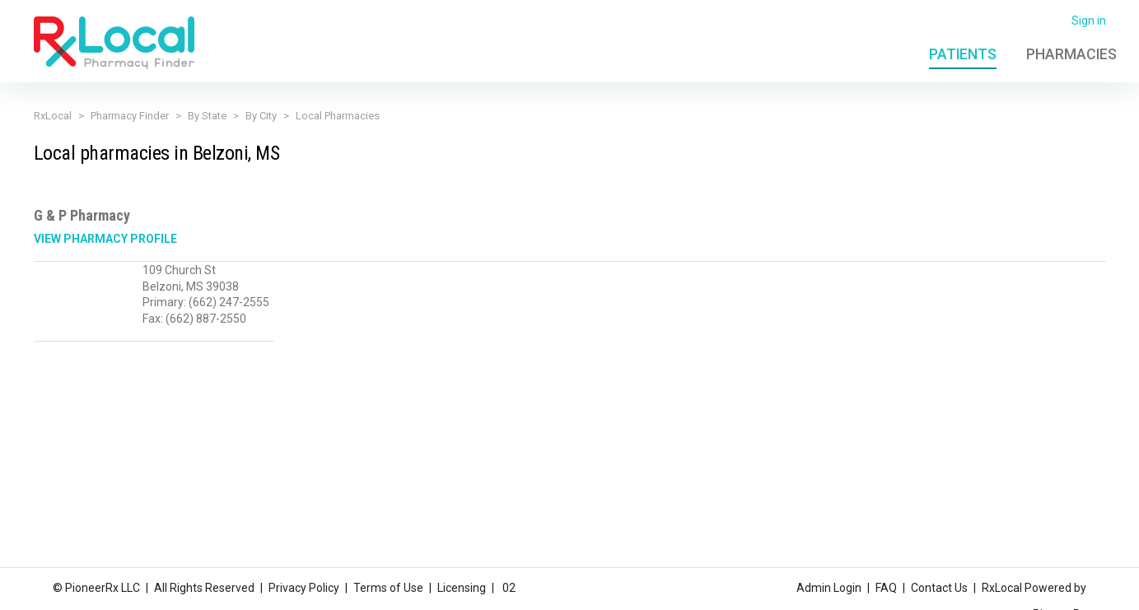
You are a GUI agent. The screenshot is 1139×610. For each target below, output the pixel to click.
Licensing (461, 587)
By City (261, 115)
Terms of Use (388, 587)
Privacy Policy (303, 587)
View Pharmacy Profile (105, 238)
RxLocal (53, 115)
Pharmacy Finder (130, 115)
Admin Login (828, 587)
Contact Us (939, 587)
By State (207, 115)
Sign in (1088, 20)
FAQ (886, 587)
